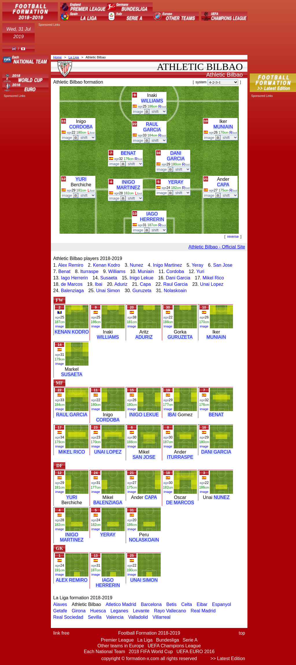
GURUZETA (180, 337)
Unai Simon (108, 290)
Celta (186, 604)
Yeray (197, 265)
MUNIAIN (223, 126)
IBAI (172, 414)
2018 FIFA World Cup (151, 651)
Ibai (98, 284)
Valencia (114, 617)
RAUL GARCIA (71, 414)
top (242, 633)
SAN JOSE (143, 457)
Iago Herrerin (74, 277)
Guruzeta (141, 290)
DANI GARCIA (216, 452)
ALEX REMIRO (71, 580)
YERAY (175, 182)
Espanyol (221, 604)
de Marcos (72, 284)
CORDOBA (81, 126)
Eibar (202, 604)
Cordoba (175, 271)
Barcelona (151, 604)
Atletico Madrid (121, 604)
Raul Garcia (175, 284)
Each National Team (104, 651)
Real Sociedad (68, 617)
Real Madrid (203, 610)
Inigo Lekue (141, 277)
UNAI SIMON (144, 580)
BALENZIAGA (107, 502)
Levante (141, 610)
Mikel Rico (213, 277)
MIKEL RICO (71, 452)
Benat (64, 271)
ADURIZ (144, 337)
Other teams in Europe (120, 645)
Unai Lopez (211, 284)
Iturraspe (89, 271)
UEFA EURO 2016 (195, 651)
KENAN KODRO (72, 331)
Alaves (60, 604)
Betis (171, 604)
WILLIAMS (152, 100)
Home (57, 57)
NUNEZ (222, 497)
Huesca (98, 610)
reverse (233, 237)
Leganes (119, 610)
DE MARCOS (180, 502)
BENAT (128, 153)
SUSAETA (71, 374)
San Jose (222, 265)
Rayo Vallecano (170, 610)
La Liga (74, 57)
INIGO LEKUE (144, 414)
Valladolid (138, 617)
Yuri (200, 271)
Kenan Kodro (106, 265)
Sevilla (94, 617)
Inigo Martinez (167, 265)
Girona (79, 610)
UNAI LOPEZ (107, 452)
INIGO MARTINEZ (71, 537)
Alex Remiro (70, 265)
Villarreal (162, 617)
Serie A (190, 640)
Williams (116, 271)
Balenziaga (72, 290)
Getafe (60, 610)
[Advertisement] (142, 40)
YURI (80, 179)
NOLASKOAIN (144, 539)
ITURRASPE (180, 457)
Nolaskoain (175, 290)
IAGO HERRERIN (108, 583)
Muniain (146, 271)
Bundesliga (167, 640)
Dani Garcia (178, 277)
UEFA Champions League (174, 645)
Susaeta (108, 277)
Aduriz (120, 284)
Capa (145, 284)
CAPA (223, 184)
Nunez (136, 265)
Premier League (117, 640)
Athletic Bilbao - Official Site (216, 246)
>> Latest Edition (227, 658)
